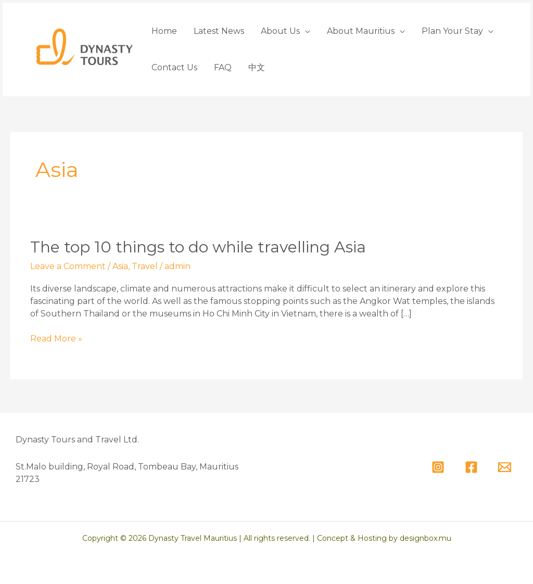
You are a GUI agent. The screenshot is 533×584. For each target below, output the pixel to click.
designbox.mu (425, 538)
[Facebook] (471, 467)
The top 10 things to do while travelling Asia (198, 247)
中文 (256, 67)
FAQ (223, 67)
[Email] (504, 467)
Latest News (219, 31)
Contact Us (174, 67)
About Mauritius (361, 31)
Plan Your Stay (452, 31)
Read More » (56, 339)
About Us (280, 31)
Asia (120, 266)
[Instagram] (438, 467)
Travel (145, 266)
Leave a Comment (68, 266)
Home (164, 31)
